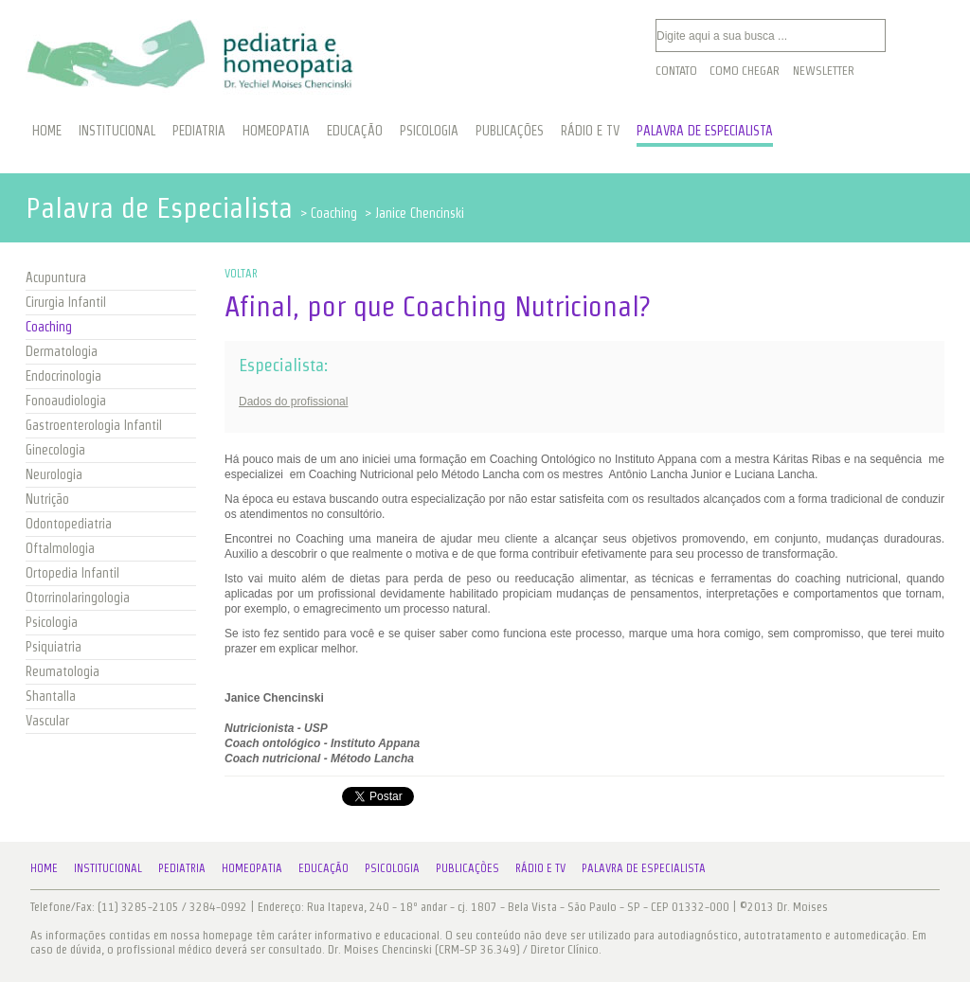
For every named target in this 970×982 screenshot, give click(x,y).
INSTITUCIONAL (117, 130)
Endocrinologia (63, 376)
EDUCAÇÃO (355, 130)
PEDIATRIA (198, 130)
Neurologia (54, 474)
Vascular (47, 720)
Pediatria (182, 868)
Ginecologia (55, 449)
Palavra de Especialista (644, 868)
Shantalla (51, 696)
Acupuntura (56, 277)
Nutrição (47, 499)
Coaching (49, 326)
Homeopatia (252, 868)
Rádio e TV (540, 868)
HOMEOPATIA (276, 130)
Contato (676, 70)
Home (44, 868)
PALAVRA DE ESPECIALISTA (705, 130)
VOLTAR (241, 273)
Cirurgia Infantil (66, 302)
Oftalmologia (60, 548)
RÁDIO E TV (590, 130)
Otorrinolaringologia (78, 597)
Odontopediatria (69, 523)
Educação (323, 868)
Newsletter (823, 70)
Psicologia (52, 622)
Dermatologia (62, 351)
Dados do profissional (293, 401)
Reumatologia (62, 671)
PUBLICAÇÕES (510, 130)
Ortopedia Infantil (72, 572)
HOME (47, 130)
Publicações (467, 868)
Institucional (108, 868)
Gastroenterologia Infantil (94, 425)
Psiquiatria (53, 646)
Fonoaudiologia (66, 400)
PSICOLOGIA (429, 130)
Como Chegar (745, 70)
